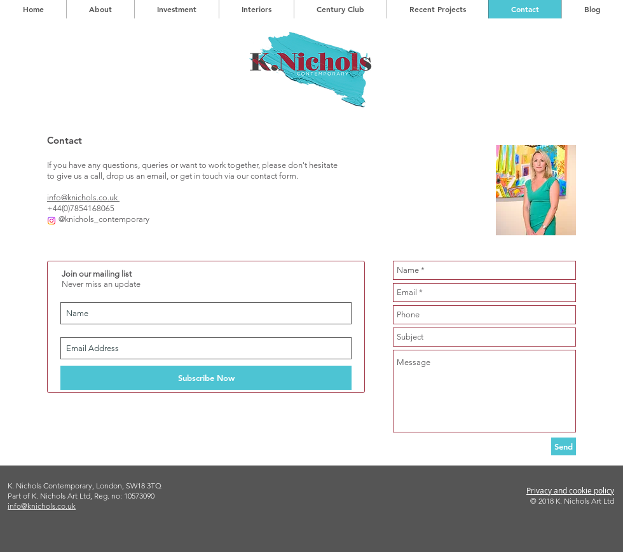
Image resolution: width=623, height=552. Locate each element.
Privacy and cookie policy (570, 490)
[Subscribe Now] (206, 378)
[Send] (563, 446)
